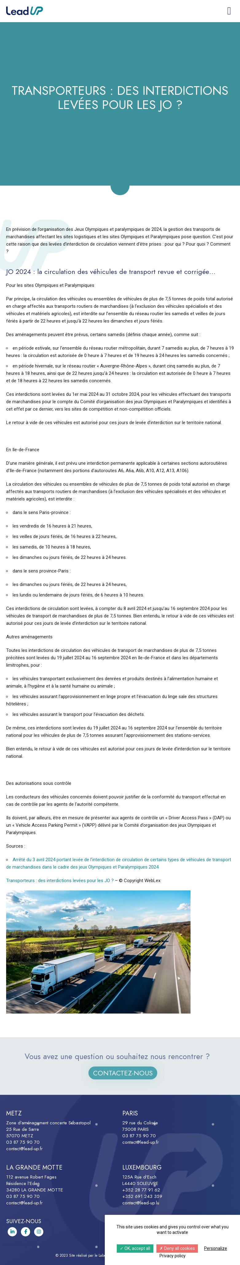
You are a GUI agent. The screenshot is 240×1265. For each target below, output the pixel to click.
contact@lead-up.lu (140, 1202)
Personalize (215, 1248)
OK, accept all (135, 1248)
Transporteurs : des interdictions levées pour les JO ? (60, 880)
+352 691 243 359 (142, 1196)
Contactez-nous (129, 1073)
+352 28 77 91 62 (141, 1190)
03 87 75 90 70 (23, 1142)
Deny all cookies (177, 1248)
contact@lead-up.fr (24, 1148)
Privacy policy (172, 1255)
